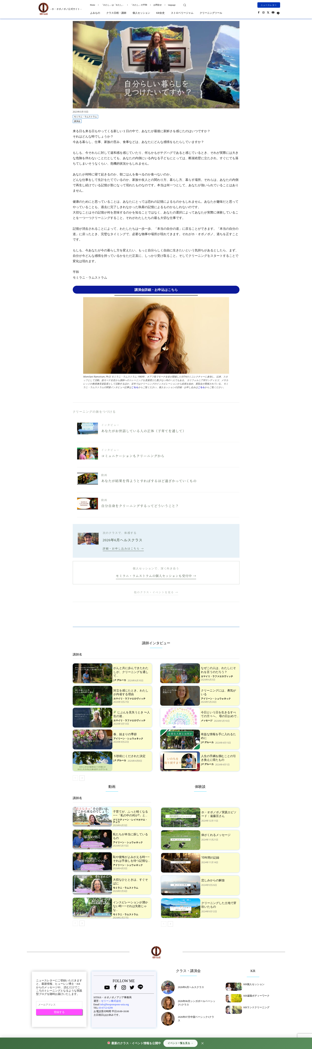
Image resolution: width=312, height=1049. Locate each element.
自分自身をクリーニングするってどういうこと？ (140, 505)
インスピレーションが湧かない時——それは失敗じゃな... (130, 906)
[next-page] (82, 778)
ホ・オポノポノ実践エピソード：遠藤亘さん (218, 814)
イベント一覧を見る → (180, 1043)
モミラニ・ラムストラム (85, 116)
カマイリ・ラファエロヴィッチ (217, 676)
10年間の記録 (210, 857)
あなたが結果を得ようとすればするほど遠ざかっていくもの (149, 480)
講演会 (77, 121)
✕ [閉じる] (202, 1043)
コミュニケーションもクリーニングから (133, 455)
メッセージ (206, 720)
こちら (134, 387)
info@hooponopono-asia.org (114, 1004)
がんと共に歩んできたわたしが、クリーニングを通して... (130, 671)
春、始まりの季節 (125, 734)
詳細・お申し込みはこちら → (123, 548)
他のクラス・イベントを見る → (156, 592)
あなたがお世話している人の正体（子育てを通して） (143, 430)
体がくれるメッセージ (216, 835)
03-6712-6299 (106, 1007)
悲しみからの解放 (213, 880)
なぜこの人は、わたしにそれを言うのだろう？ (218, 669)
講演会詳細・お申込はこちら (156, 289)
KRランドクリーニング (256, 1007)
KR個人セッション (253, 984)
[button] (185, 5)
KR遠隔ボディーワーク (256, 995)
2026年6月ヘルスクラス (191, 987)
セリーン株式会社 (111, 1000)
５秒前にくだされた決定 (129, 756)
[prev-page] (75, 778)
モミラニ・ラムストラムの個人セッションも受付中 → (156, 576)
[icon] (278, 12)
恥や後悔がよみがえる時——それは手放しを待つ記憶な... (131, 858)
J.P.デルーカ (119, 680)
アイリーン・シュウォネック (216, 698)
